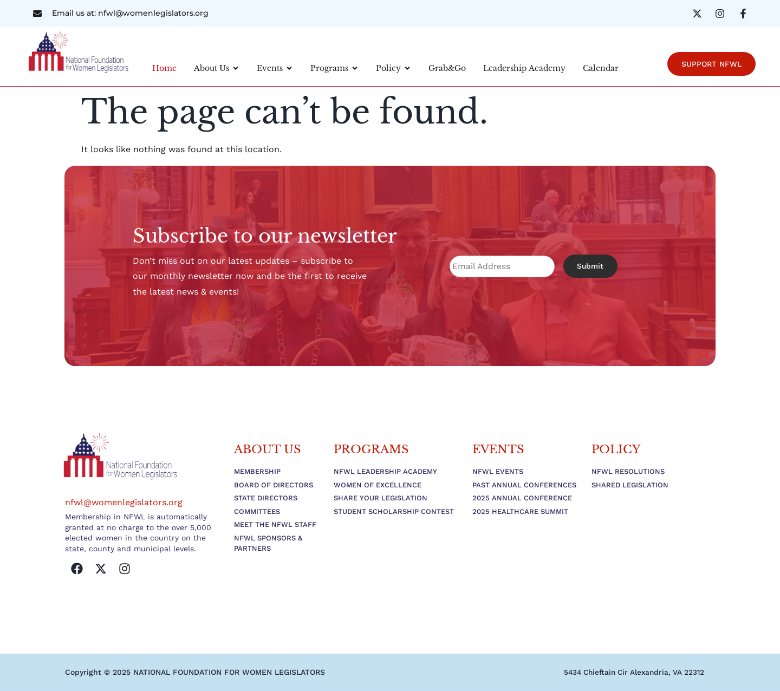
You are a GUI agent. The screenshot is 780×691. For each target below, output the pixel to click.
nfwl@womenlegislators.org (124, 502)
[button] (630, 672)
